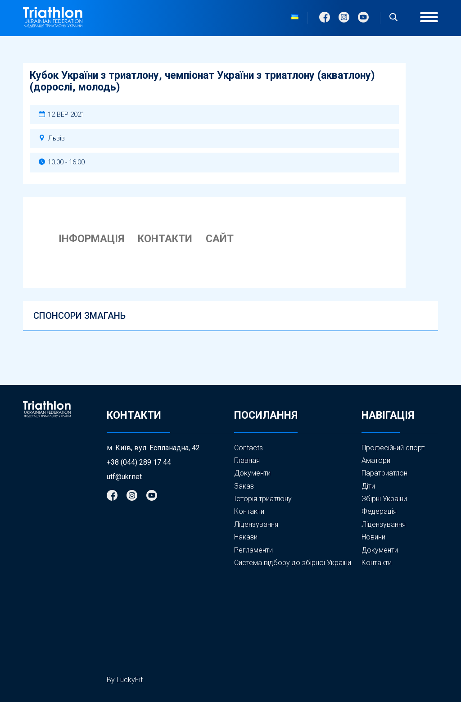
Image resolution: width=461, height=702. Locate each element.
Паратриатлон (384, 473)
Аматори (376, 460)
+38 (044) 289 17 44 (139, 462)
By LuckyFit (125, 679)
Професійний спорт (393, 448)
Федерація (379, 511)
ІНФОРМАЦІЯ (91, 239)
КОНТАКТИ (165, 239)
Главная (247, 460)
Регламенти (253, 550)
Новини (373, 537)
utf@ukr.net (124, 477)
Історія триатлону (263, 498)
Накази (246, 537)
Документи (252, 473)
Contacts (248, 448)
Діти (368, 486)
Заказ (244, 486)
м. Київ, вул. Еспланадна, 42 (153, 448)
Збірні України (384, 499)
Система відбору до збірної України (292, 562)
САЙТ (220, 239)
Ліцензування (256, 524)
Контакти (249, 511)
